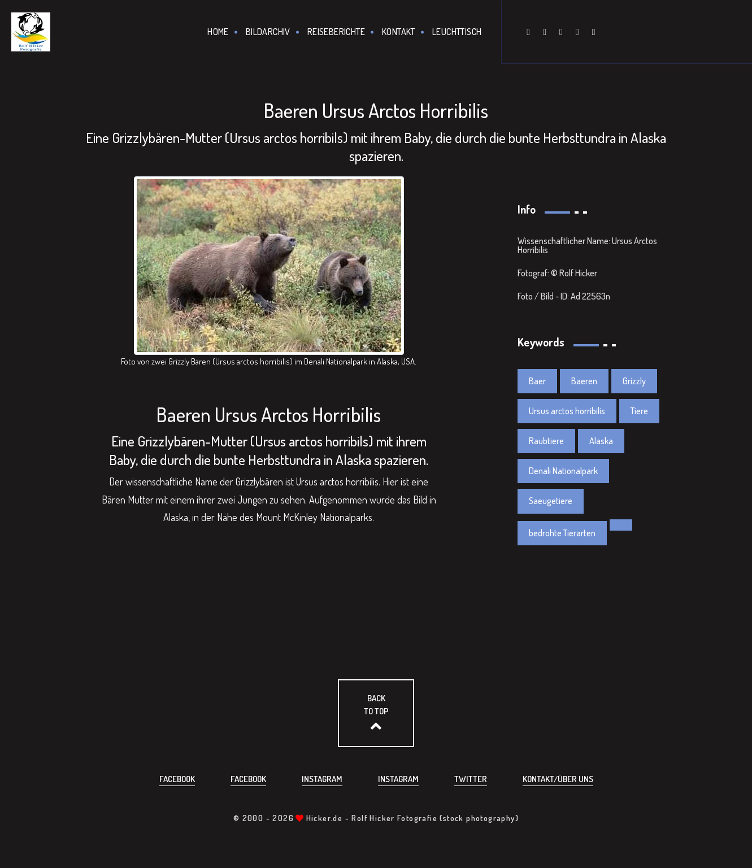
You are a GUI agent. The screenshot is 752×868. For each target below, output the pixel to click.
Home (218, 31)
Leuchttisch (456, 31)
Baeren (584, 381)
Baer (537, 381)
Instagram (322, 779)
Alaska (601, 440)
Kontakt (398, 31)
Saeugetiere (550, 500)
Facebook (177, 779)
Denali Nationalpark (563, 470)
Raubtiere (546, 440)
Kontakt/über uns (558, 779)
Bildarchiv (268, 31)
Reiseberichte (336, 31)
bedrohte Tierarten (562, 533)
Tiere (639, 410)
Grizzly (634, 381)
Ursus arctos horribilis (567, 410)
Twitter (470, 779)
